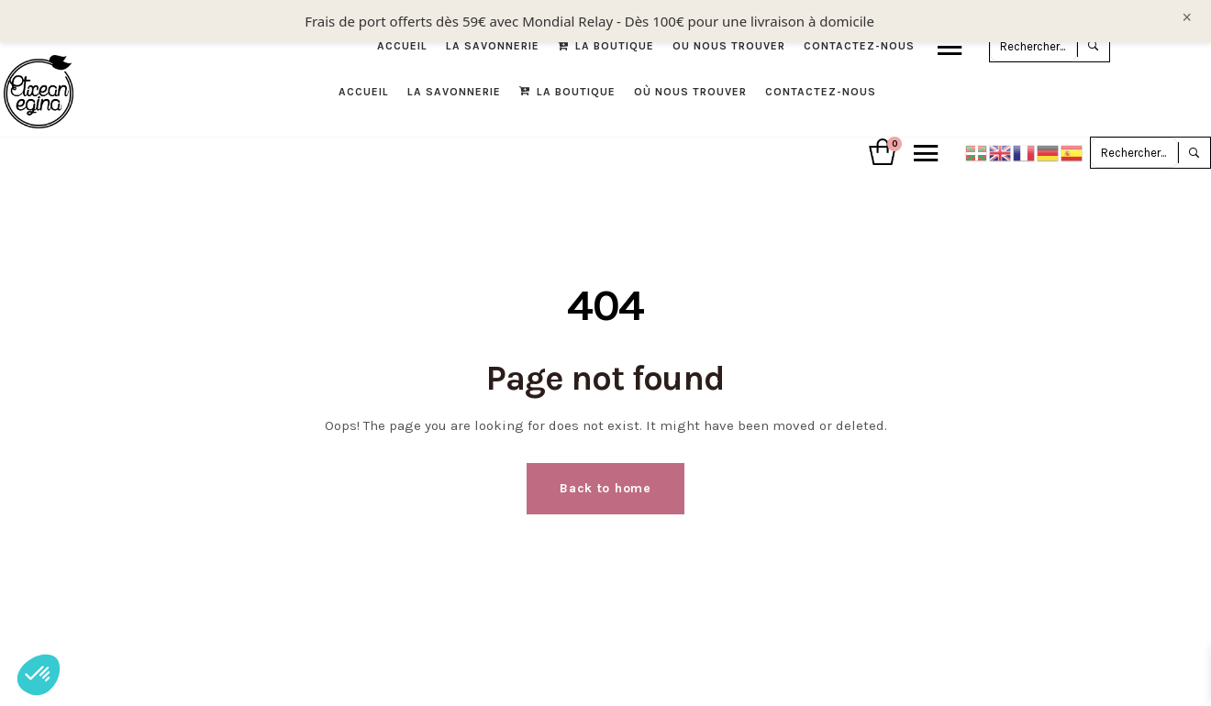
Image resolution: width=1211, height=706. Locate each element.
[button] (39, 675)
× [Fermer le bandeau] (1187, 17)
